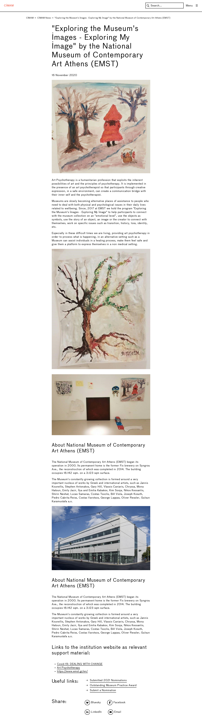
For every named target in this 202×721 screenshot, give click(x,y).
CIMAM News (44, 18)
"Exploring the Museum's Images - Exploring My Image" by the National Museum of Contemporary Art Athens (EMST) (112, 18)
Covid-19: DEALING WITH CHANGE (80, 664)
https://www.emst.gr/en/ (72, 671)
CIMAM (9, 5)
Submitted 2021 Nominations (108, 680)
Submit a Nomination (103, 690)
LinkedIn (93, 712)
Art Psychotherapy (68, 668)
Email (114, 712)
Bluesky (93, 702)
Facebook (116, 702)
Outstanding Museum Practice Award (113, 685)
